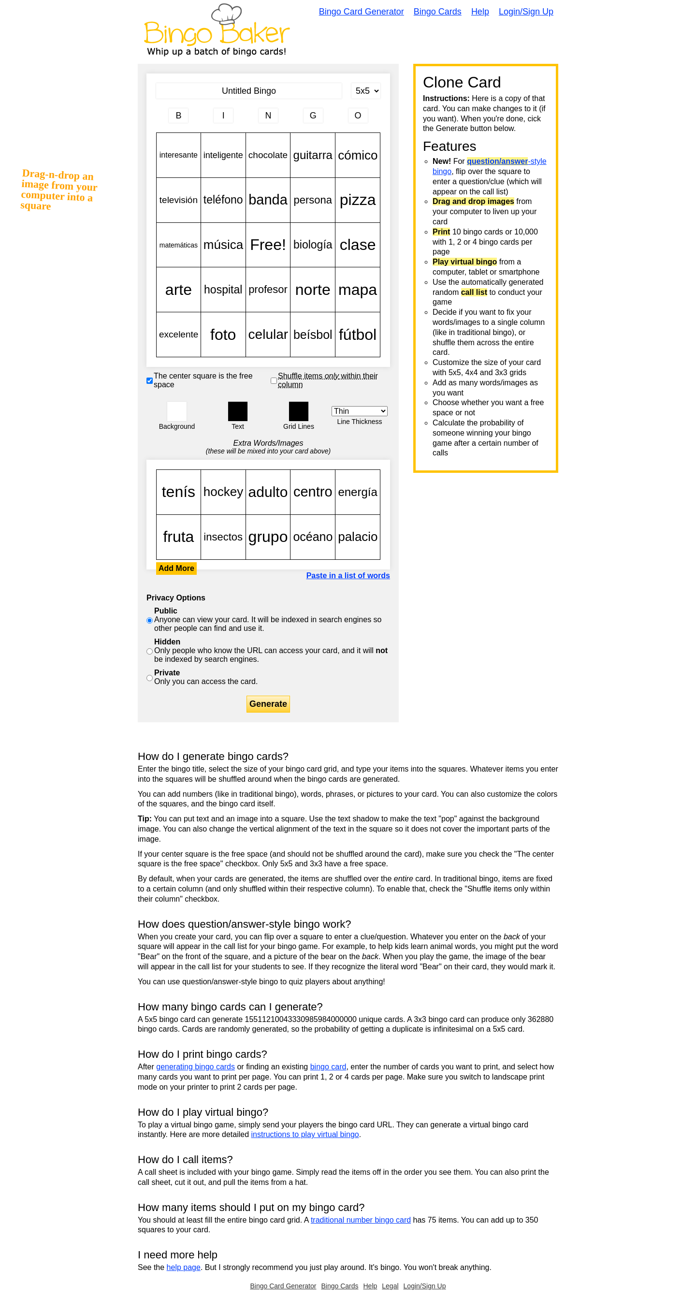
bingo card (328, 1067)
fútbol (357, 334)
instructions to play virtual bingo (305, 1134)
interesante (179, 155)
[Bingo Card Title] (249, 91)
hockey (223, 492)
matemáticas (179, 245)
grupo (268, 537)
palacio (357, 537)
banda (268, 200)
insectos (223, 537)
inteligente (223, 155)
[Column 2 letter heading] (223, 115)
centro (312, 492)
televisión (179, 200)
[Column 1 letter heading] (178, 115)
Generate (268, 704)
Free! (268, 245)
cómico (357, 155)
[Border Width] (360, 411)
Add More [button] (176, 568)
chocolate (268, 155)
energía (357, 492)
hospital (223, 289)
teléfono (223, 200)
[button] (177, 411)
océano (312, 537)
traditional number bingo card (361, 1220)
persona (312, 200)
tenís (179, 492)
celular (268, 334)
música (223, 245)
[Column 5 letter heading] (358, 115)
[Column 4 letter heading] (313, 115)
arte (179, 289)
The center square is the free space (203, 380)
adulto (268, 492)
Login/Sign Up (526, 11)
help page (184, 1267)
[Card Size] (365, 91)
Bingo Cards (438, 11)
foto (223, 334)
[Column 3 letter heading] (268, 115)
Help (480, 11)
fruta (179, 537)
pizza (357, 200)
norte (312, 289)
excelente (179, 334)
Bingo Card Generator (361, 11)
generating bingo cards (195, 1067)
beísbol (312, 334)
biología (312, 245)
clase (357, 245)
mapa (357, 289)
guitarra (312, 155)
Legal (390, 1286)
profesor (268, 289)
